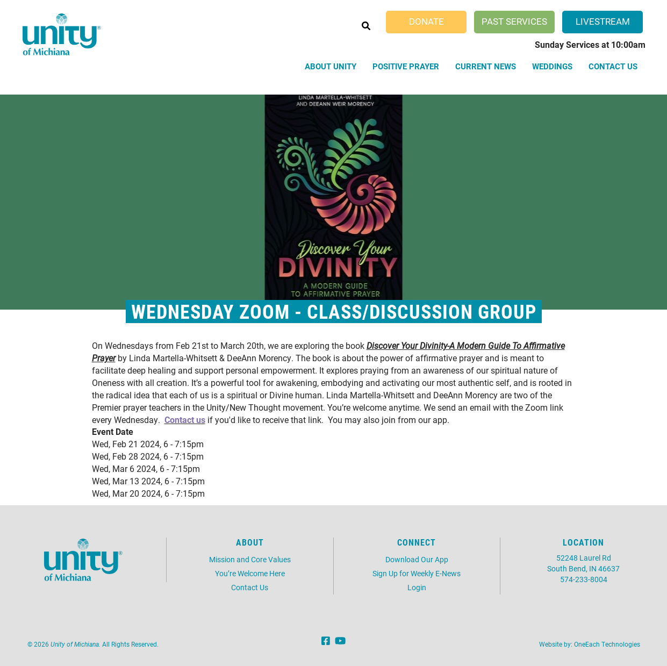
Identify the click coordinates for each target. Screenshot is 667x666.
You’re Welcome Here (250, 573)
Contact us (184, 419)
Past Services (514, 21)
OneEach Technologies (607, 644)
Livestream (603, 21)
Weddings (552, 66)
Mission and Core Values (250, 559)
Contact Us (613, 66)
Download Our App (416, 559)
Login (416, 587)
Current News (485, 66)
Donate (426, 21)
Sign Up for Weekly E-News (416, 573)
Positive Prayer (405, 66)
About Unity (330, 66)
